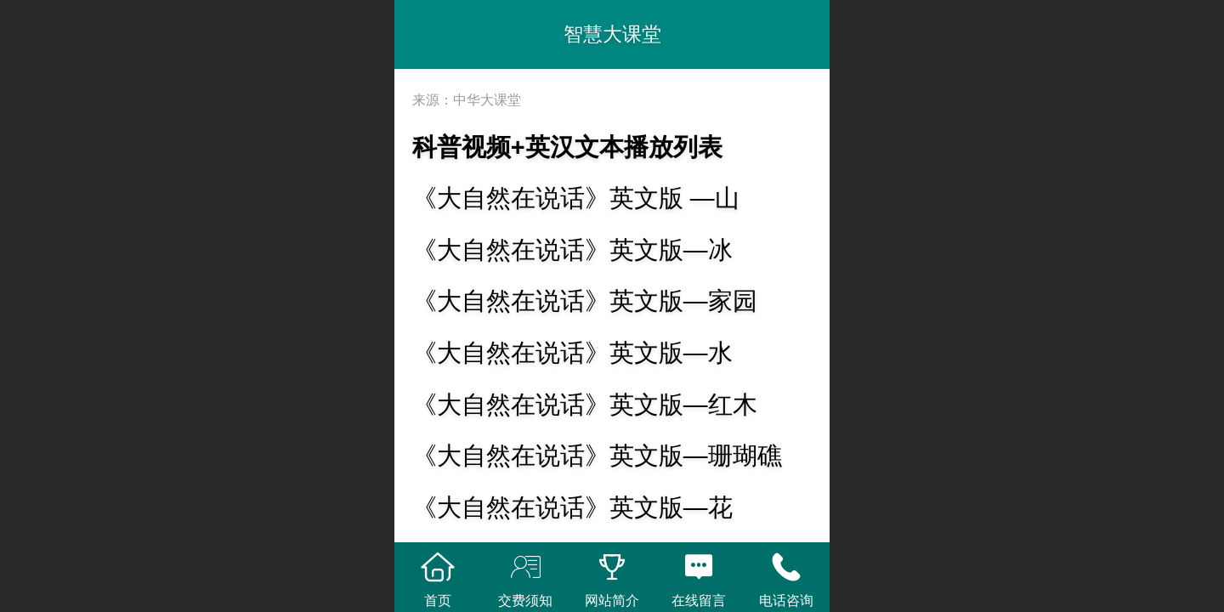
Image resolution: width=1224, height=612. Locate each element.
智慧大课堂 (612, 34)
